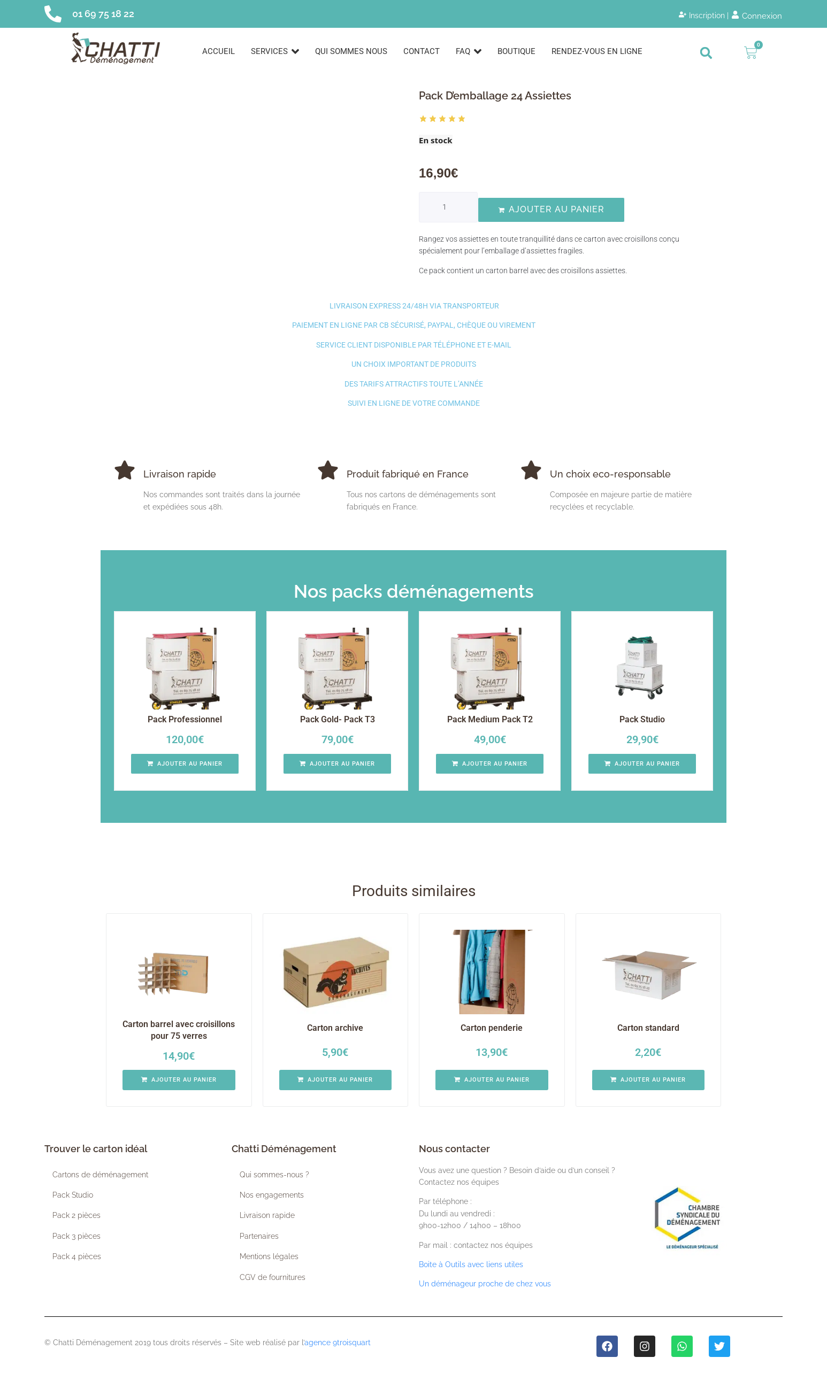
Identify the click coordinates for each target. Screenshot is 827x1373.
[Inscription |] (704, 15)
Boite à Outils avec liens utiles (471, 1264)
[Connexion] (756, 16)
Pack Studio (642, 719)
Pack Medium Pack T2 (490, 719)
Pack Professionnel (185, 719)
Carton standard (648, 1028)
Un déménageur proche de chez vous (485, 1283)
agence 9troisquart (337, 1342)
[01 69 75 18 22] (53, 13)
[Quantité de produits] (448, 207)
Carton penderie (492, 1028)
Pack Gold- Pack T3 (337, 719)
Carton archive (335, 1028)
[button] (706, 53)
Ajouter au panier (556, 209)
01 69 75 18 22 (103, 13)
